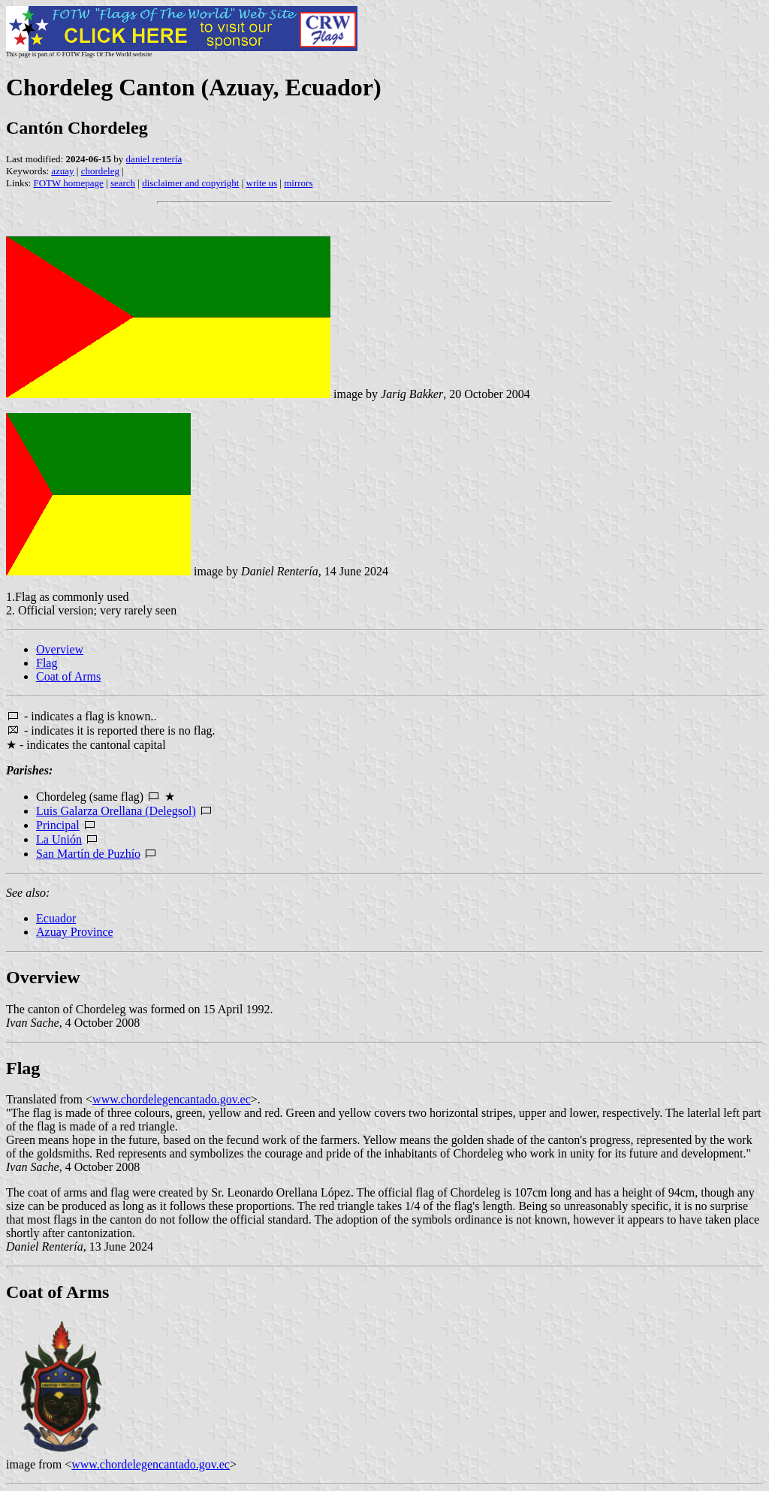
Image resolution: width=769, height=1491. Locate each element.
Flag (46, 662)
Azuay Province (74, 931)
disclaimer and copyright (190, 183)
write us (262, 183)
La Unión (59, 839)
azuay (62, 171)
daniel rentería (154, 158)
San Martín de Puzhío (88, 853)
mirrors (298, 183)
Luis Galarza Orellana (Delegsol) (116, 810)
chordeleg (100, 171)
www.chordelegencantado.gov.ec (171, 1099)
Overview (59, 649)
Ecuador (56, 918)
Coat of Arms (68, 676)
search (122, 183)
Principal (58, 825)
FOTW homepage (68, 183)
